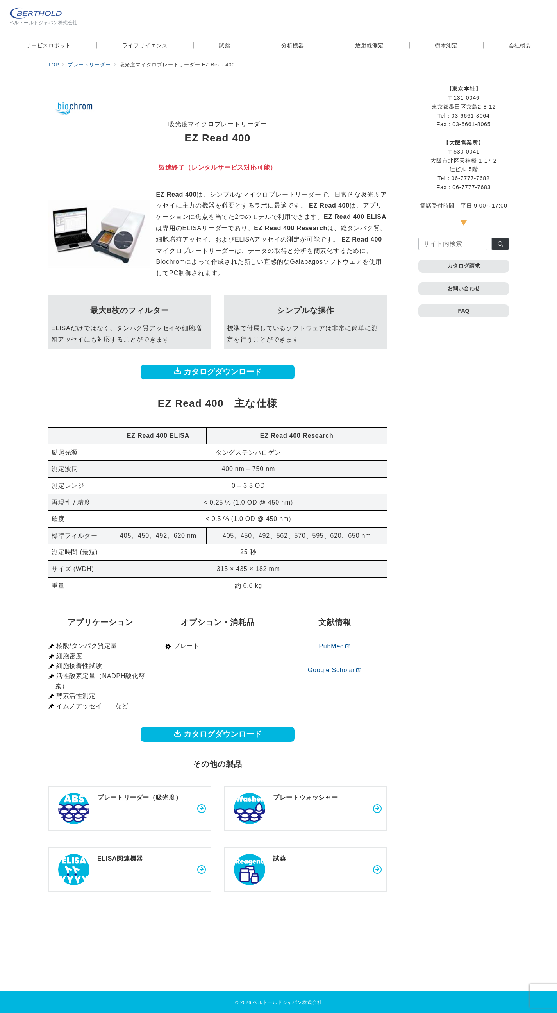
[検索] (500, 244)
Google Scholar (335, 670)
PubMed (334, 646)
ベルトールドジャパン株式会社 (287, 1002)
